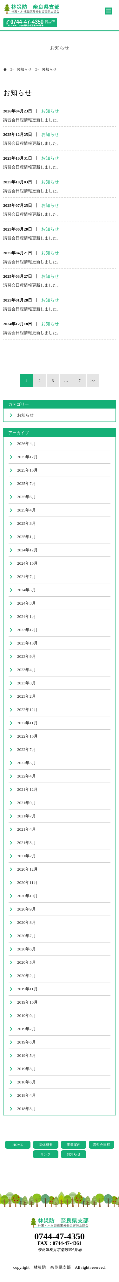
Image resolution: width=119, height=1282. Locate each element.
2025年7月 (26, 483)
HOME (17, 1144)
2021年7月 (26, 816)
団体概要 (46, 1144)
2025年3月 (26, 523)
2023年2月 (26, 696)
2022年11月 (27, 722)
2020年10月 (27, 895)
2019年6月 (26, 1042)
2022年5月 (26, 762)
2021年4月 (26, 829)
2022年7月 (26, 749)
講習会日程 (101, 1144)
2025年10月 (27, 470)
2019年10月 (27, 1002)
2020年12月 (27, 869)
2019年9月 (26, 1015)
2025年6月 (26, 496)
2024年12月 (27, 550)
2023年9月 (26, 656)
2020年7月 (26, 935)
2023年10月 (27, 643)
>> (92, 380)
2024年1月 (26, 616)
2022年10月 (27, 736)
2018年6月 (26, 1082)
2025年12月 (27, 456)
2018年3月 (26, 1108)
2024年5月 (26, 589)
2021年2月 (26, 856)
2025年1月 (26, 536)
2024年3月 (26, 603)
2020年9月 (26, 909)
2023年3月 (26, 683)
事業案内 (74, 1144)
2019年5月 (26, 1055)
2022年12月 (27, 709)
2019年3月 (26, 1068)
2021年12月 (27, 789)
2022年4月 (26, 776)
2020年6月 (26, 949)
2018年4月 (26, 1095)
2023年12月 (27, 629)
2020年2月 (26, 975)
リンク (45, 1154)
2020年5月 (26, 962)
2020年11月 (27, 882)
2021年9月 (26, 802)
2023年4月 (26, 669)
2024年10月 (27, 563)
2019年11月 (27, 989)
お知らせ (24, 69)
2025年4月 (26, 510)
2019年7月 (26, 1028)
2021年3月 (26, 842)
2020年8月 (26, 922)
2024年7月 (26, 576)
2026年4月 (26, 443)
